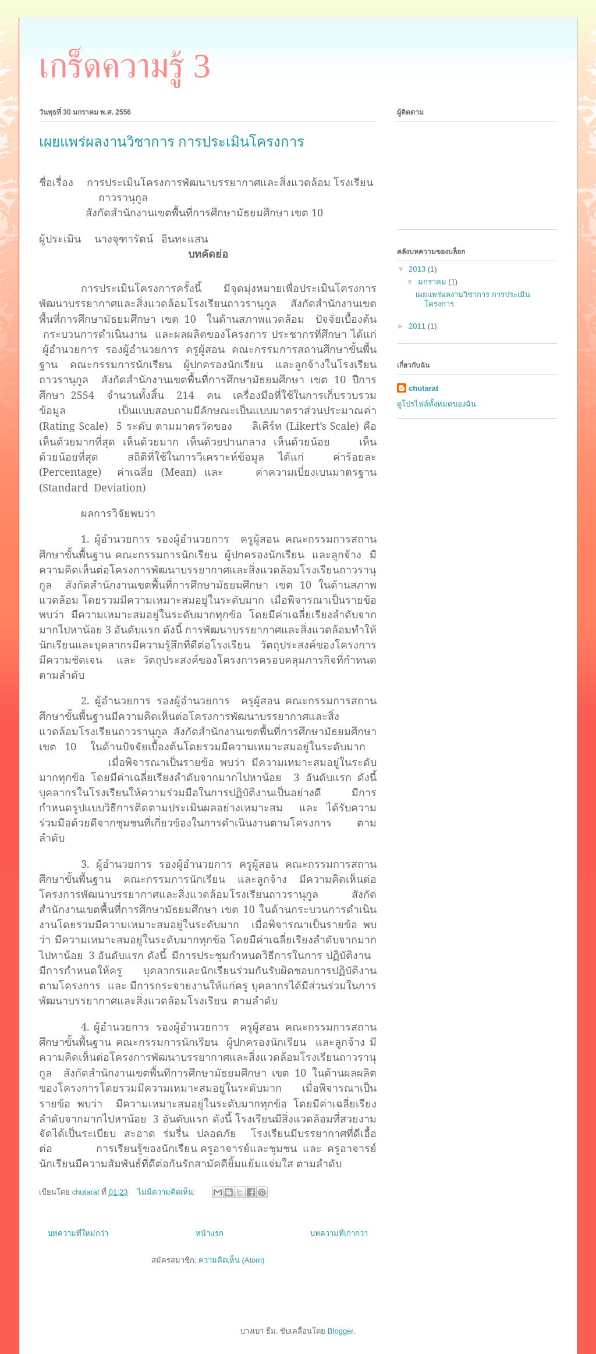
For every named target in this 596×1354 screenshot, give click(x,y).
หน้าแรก (210, 1233)
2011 (418, 326)
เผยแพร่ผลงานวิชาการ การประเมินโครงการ (171, 141)
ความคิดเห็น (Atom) (231, 1260)
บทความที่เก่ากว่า (339, 1233)
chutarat (423, 388)
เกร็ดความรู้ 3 (125, 66)
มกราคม (433, 281)
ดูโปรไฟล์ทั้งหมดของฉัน (436, 404)
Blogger (340, 1331)
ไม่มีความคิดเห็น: (167, 1192)
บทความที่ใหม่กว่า (78, 1233)
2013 (418, 269)
